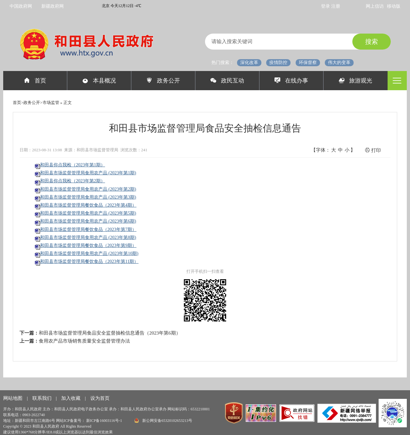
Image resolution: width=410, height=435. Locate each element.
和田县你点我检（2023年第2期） (72, 180)
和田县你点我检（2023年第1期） (72, 164)
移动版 (393, 6)
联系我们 (42, 398)
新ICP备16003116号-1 (104, 420)
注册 (335, 6)
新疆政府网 (52, 6)
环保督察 (308, 62)
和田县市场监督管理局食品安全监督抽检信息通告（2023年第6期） (110, 333)
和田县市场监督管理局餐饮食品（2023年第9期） (88, 245)
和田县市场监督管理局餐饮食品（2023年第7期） (88, 229)
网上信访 (375, 6)
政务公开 (163, 80)
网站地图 (13, 398)
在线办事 (291, 80)
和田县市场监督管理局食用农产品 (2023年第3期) (88, 197)
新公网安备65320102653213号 (163, 420)
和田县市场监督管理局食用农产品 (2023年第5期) (88, 213)
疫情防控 (278, 62)
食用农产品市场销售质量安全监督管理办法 (84, 341)
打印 (373, 150)
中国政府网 (21, 6)
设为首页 (100, 398)
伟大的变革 (339, 62)
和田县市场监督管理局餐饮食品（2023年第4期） (88, 205)
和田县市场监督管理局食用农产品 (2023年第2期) (88, 189)
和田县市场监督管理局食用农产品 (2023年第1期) (88, 172)
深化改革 (249, 62)
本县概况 (99, 80)
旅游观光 (356, 80)
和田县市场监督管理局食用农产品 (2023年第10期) (89, 253)
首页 (35, 80)
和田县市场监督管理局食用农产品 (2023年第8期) (88, 237)
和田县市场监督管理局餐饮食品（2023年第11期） (89, 261)
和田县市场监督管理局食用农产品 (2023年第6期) (88, 221)
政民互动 (227, 80)
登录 (326, 6)
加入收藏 (71, 398)
